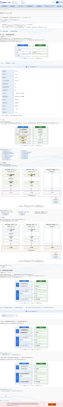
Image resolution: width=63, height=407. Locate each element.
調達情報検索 (4, 6)
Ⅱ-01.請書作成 (22, 213)
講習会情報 (23, 3)
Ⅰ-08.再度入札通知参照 (6, 159)
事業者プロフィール (49, 6)
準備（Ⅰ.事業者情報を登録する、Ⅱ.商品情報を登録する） (12, 307)
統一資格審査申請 (29, 6)
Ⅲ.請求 (13, 63)
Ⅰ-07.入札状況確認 (5, 158)
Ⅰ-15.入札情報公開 (24, 158)
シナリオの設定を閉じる (32, 66)
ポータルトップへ (15, 1)
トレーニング (23, 2)
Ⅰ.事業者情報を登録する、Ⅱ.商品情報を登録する (10, 354)
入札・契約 (20, 6)
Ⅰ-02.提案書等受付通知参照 (6, 152)
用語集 (22, 1)
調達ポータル (5, 2)
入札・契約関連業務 (4, 31)
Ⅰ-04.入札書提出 (4, 154)
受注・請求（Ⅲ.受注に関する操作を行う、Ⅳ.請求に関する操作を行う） (40, 307)
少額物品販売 (38, 6)
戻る (6, 395)
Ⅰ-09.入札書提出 (23, 150)
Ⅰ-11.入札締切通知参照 (24, 153)
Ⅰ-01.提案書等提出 (5, 150)
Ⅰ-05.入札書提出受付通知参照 (7, 156)
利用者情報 (59, 6)
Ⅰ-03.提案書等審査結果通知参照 (7, 153)
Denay (44, 404)
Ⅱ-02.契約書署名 (4, 214)
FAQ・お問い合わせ (15, 3)
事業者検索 (13, 6)
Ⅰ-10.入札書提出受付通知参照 (26, 152)
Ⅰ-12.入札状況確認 (24, 154)
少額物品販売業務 (13, 31)
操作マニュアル (15, 2)
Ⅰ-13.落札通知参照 (24, 156)
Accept (52, 404)
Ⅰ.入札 (1, 63)
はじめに (3, 21)
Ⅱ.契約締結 (7, 63)
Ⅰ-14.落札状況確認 (24, 157)
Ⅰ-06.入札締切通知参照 (6, 157)
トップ (1, 8)
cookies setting (15, 405)
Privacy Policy (10, 404)
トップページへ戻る (5, 400)
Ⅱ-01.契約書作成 (4, 213)
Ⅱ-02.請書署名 (22, 214)
